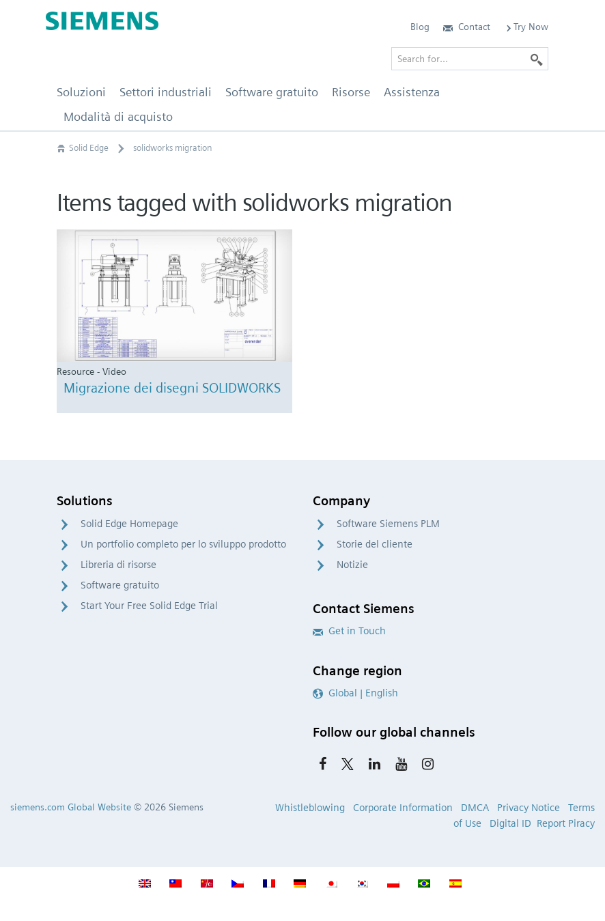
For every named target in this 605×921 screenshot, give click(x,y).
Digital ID (510, 823)
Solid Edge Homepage (129, 524)
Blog (420, 26)
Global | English (355, 693)
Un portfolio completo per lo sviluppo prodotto (183, 544)
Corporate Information (403, 808)
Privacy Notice (528, 808)
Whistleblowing (310, 808)
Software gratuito (120, 585)
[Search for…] (469, 58)
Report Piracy (566, 823)
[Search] (537, 59)
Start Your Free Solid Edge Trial (149, 605)
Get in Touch (349, 631)
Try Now (526, 26)
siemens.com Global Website (70, 807)
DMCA (475, 808)
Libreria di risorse (118, 564)
